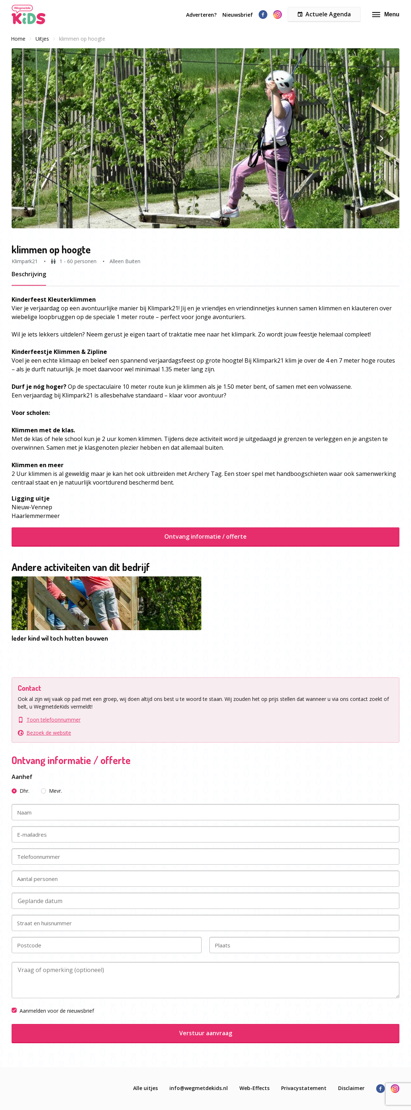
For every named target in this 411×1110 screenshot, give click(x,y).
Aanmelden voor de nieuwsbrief (53, 1010)
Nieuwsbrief (237, 14)
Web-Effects (254, 1088)
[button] (205, 138)
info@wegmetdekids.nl (198, 1088)
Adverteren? (201, 14)
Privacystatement (303, 1088)
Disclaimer (351, 1088)
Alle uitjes (145, 1088)
